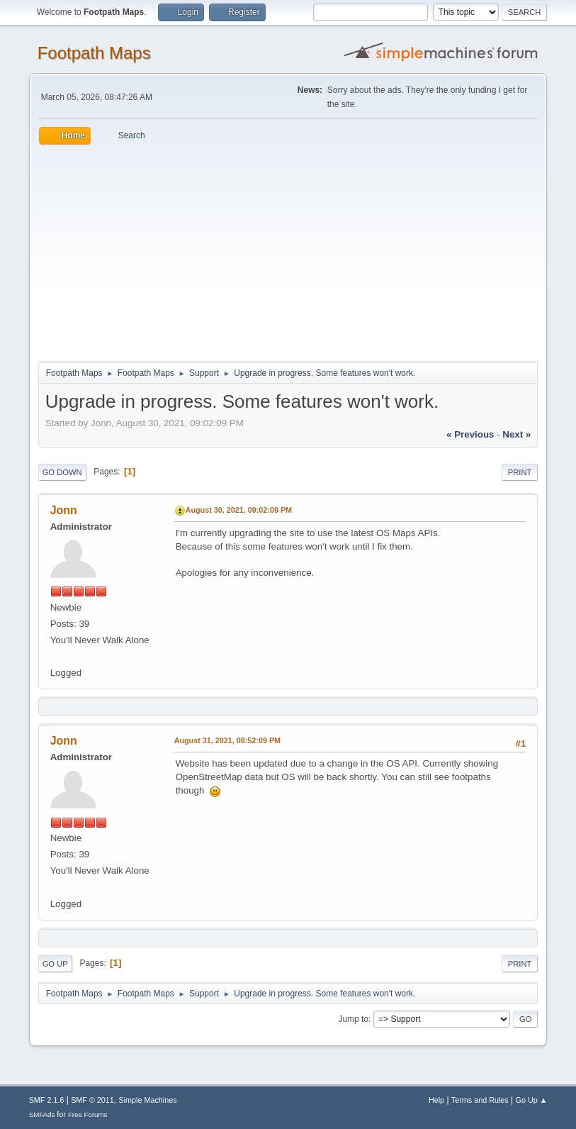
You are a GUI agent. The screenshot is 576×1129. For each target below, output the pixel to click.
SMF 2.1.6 (46, 1100)
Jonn (63, 510)
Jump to (353, 1019)
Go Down (62, 472)
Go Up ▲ (532, 1100)
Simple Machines (148, 1100)
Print (520, 472)
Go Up (55, 964)
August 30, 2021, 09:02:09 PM (239, 510)
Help (436, 1100)
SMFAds (42, 1114)
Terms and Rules (480, 1100)
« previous (470, 434)
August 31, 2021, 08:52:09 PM (227, 740)
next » (516, 434)
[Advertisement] (288, 251)
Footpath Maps (94, 52)
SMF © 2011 (92, 1100)
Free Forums (88, 1114)
